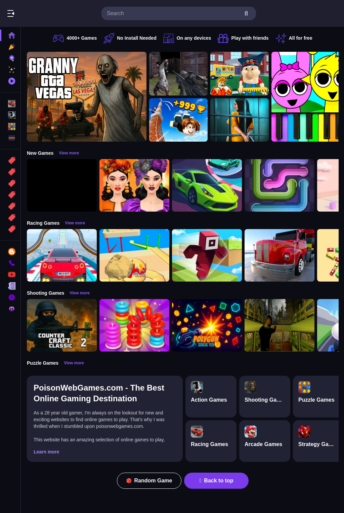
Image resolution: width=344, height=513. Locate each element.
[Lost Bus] (279, 325)
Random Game (149, 480)
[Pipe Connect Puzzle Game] (279, 185)
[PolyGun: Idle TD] (207, 325)
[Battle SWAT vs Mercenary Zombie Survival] (178, 74)
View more (69, 153)
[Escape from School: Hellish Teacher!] (239, 74)
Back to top (216, 480)
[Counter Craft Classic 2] (62, 325)
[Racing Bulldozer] (134, 255)
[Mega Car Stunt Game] (62, 255)
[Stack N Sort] (134, 325)
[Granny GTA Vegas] (86, 97)
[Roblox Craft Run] (207, 255)
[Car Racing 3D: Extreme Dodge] (207, 185)
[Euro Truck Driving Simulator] (279, 255)
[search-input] (173, 13)
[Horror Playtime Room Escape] (239, 120)
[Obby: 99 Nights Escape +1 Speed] (62, 185)
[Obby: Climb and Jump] (178, 120)
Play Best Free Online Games (43, 13)
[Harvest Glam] (134, 185)
